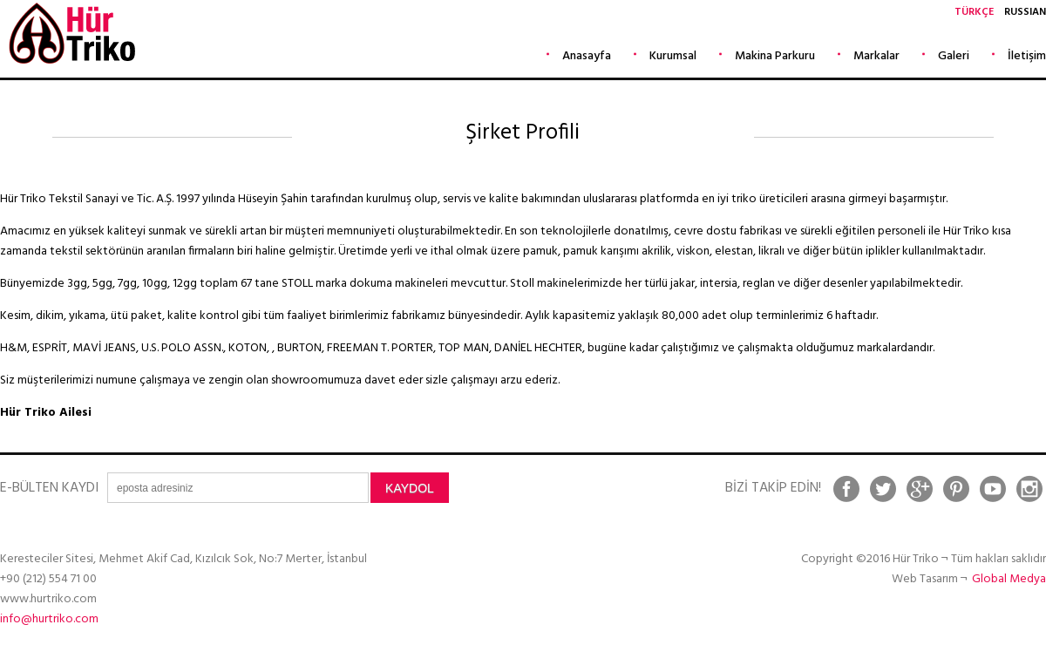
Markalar (876, 56)
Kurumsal (672, 56)
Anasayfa (586, 56)
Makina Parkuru (775, 56)
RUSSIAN (1025, 12)
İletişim (1027, 56)
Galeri (953, 56)
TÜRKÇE (974, 12)
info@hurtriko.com (49, 619)
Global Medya (1009, 579)
